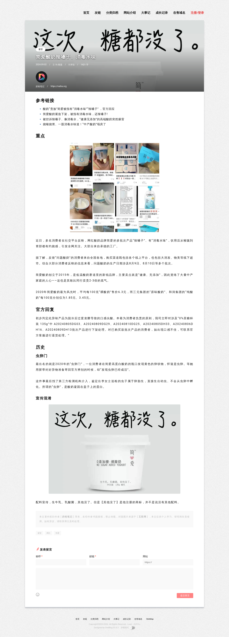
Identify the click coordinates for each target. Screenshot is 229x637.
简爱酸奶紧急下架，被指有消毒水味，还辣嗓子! (75, 114)
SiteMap (150, 619)
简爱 (57, 533)
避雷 (40, 49)
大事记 (145, 12)
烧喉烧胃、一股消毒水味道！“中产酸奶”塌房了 (74, 124)
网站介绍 (130, 12)
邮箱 (92, 556)
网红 (48, 533)
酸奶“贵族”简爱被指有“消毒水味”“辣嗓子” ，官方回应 (79, 109)
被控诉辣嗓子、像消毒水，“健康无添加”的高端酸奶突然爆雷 (83, 119)
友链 (98, 12)
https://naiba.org (59, 86)
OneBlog (109, 627)
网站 (145, 556)
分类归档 (112, 12)
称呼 (39, 556)
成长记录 (162, 12)
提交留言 (185, 595)
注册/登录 (197, 12)
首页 (86, 12)
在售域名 (179, 12)
